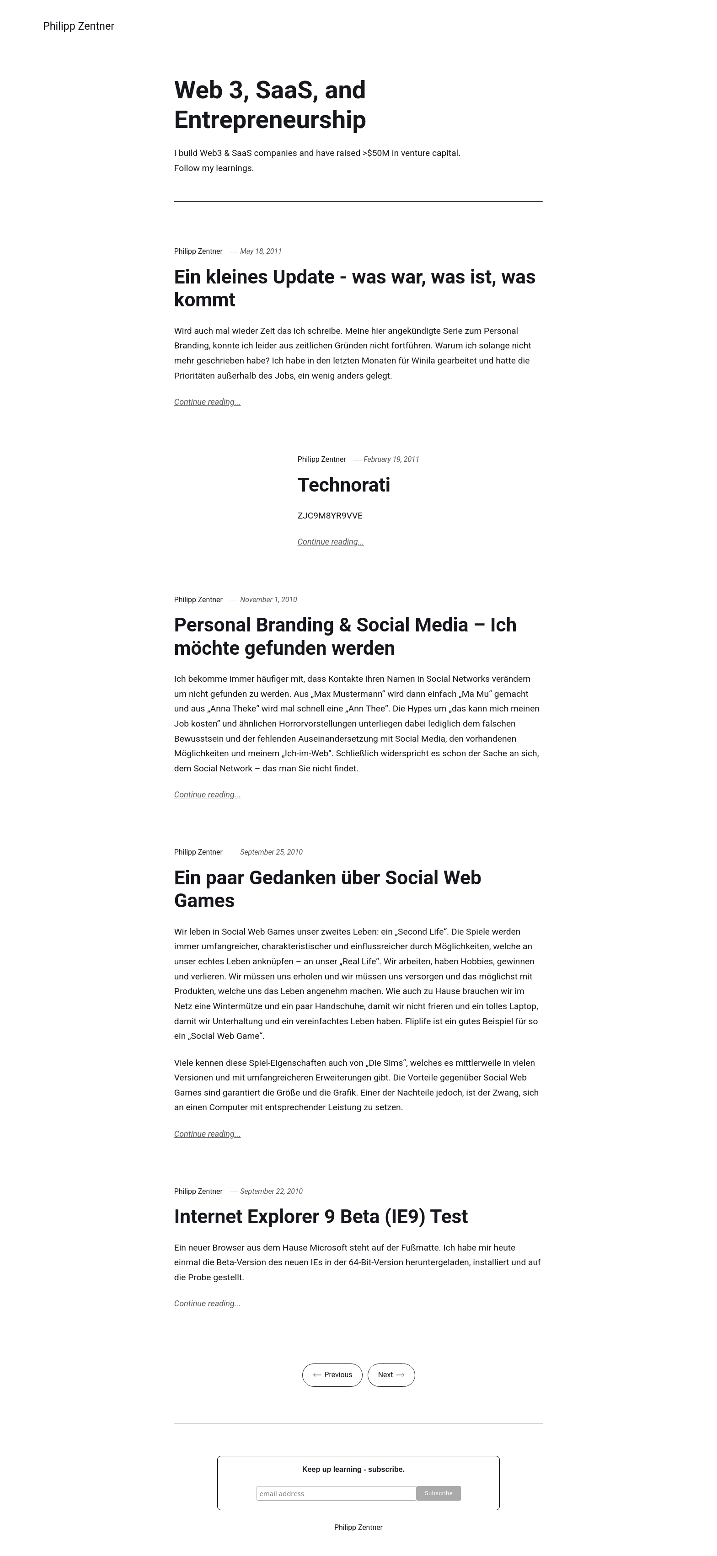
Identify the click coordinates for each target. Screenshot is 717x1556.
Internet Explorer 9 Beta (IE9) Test (321, 1216)
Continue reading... (207, 401)
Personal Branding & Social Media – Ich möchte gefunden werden (345, 636)
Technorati (344, 485)
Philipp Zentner (78, 26)
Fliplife (418, 1021)
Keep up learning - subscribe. (353, 1469)
